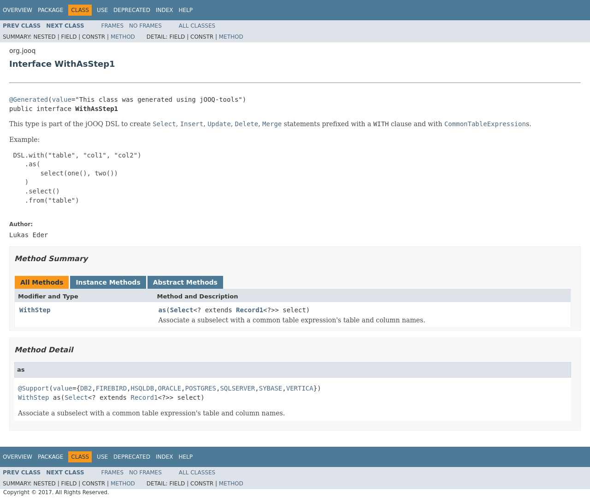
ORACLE (170, 388)
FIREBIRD (111, 388)
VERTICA (299, 388)
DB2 (86, 388)
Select (182, 310)
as (162, 310)
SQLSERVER (237, 388)
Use (102, 10)
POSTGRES (200, 388)
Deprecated (131, 10)
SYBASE (271, 388)
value (61, 99)
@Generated (28, 99)
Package (50, 10)
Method (123, 37)
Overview (17, 10)
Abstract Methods (185, 282)
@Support (33, 388)
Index (164, 10)
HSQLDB (142, 388)
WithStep (34, 310)
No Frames (145, 26)
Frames (112, 26)
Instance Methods (108, 282)
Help (185, 10)
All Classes (197, 26)
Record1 (249, 310)
